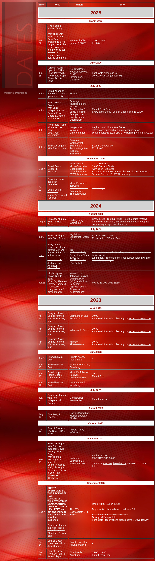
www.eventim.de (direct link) (107, 75)
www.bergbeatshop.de (114, 463)
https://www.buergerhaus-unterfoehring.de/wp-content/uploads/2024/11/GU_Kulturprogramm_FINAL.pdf (122, 131)
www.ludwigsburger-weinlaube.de (110, 224)
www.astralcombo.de (140, 318)
